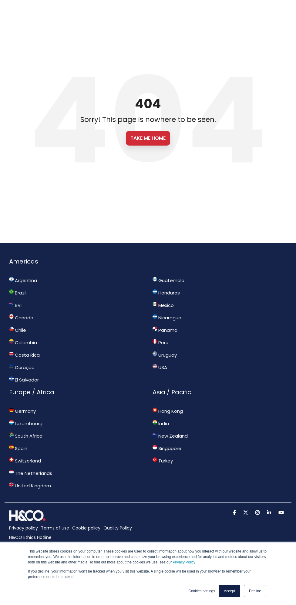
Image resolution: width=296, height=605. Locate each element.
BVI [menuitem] (15, 305)
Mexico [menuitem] (163, 305)
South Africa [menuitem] (25, 435)
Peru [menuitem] (160, 342)
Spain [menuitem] (18, 448)
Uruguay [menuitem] (165, 354)
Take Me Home (148, 138)
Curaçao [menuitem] (22, 367)
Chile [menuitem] (17, 330)
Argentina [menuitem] (23, 280)
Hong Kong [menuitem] (168, 411)
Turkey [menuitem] (163, 460)
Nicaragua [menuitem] (167, 317)
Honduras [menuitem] (166, 292)
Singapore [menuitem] (167, 448)
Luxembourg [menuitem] (25, 423)
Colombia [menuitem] (23, 342)
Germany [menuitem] (22, 411)
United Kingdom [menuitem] (30, 485)
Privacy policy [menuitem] (23, 528)
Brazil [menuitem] (17, 292)
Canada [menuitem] (21, 317)
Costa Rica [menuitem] (24, 354)
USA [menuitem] (160, 367)
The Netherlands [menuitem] (30, 473)
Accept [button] (229, 591)
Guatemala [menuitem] (168, 280)
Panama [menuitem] (165, 330)
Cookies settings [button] (201, 591)
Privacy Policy (184, 562)
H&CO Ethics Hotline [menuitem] (30, 537)
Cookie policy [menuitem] (86, 528)
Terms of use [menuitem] (55, 528)
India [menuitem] (161, 423)
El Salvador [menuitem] (24, 379)
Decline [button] (255, 591)
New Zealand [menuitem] (170, 435)
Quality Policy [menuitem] (117, 528)
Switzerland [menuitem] (25, 460)
